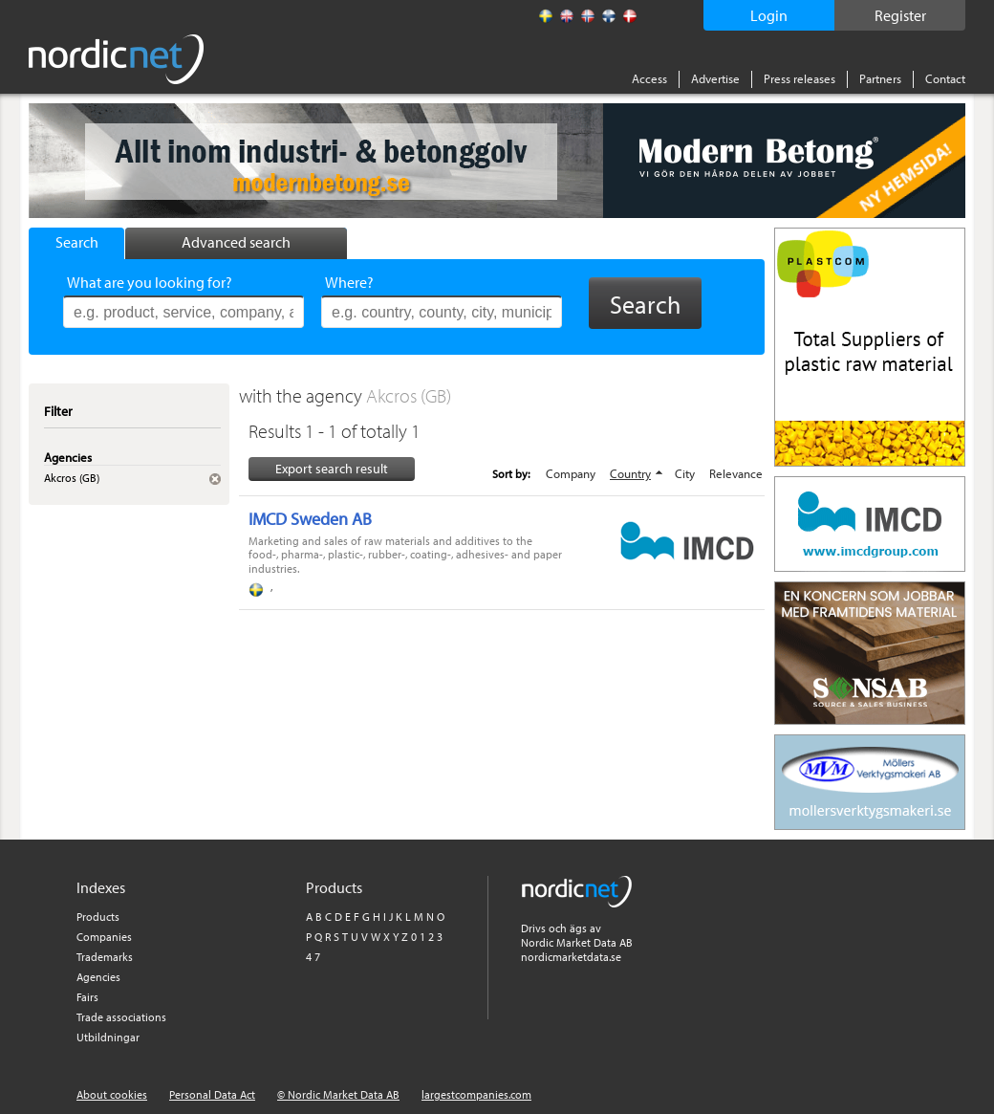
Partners (880, 78)
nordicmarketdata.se (571, 957)
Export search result (331, 468)
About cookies (111, 1094)
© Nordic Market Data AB (338, 1094)
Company (570, 473)
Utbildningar (108, 1037)
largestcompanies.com (476, 1094)
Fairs (87, 997)
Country (630, 473)
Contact (945, 78)
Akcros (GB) (408, 395)
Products (97, 916)
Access (649, 78)
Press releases (799, 78)
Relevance (736, 473)
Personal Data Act (212, 1094)
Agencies (98, 977)
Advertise (715, 78)
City (685, 473)
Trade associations (121, 1017)
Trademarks (104, 957)
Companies (104, 936)
